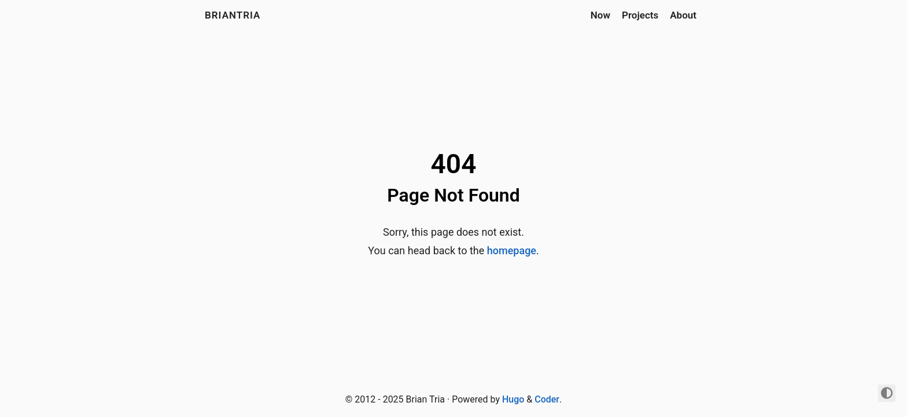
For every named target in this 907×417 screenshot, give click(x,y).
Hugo (513, 399)
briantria (232, 15)
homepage (511, 250)
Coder (546, 399)
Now (600, 15)
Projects (640, 15)
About (683, 15)
